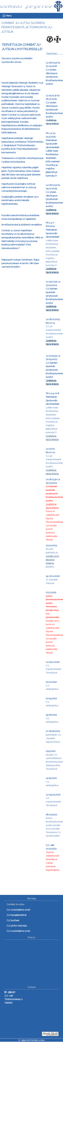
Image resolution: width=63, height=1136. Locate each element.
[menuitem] (26, 904)
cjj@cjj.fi (11, 992)
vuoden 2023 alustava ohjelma (52, 560)
